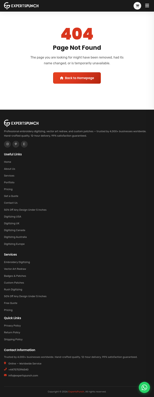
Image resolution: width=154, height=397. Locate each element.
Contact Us (10, 202)
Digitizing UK (11, 223)
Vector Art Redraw (15, 269)
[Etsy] (24, 144)
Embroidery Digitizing (17, 262)
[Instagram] (7, 144)
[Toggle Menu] (147, 5)
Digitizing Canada (14, 230)
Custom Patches (14, 282)
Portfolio (9, 182)
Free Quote (10, 303)
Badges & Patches (15, 275)
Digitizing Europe (14, 243)
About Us (9, 168)
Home (7, 162)
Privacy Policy (12, 325)
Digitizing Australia (15, 237)
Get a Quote (11, 196)
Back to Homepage (77, 78)
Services (9, 175)
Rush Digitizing (13, 289)
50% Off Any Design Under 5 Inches (25, 209)
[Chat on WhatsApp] (144, 387)
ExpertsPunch (76, 391)
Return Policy (12, 332)
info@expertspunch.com (23, 375)
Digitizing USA (12, 216)
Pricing (8, 189)
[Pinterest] (15, 144)
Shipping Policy (13, 339)
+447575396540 (18, 369)
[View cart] (137, 6)
